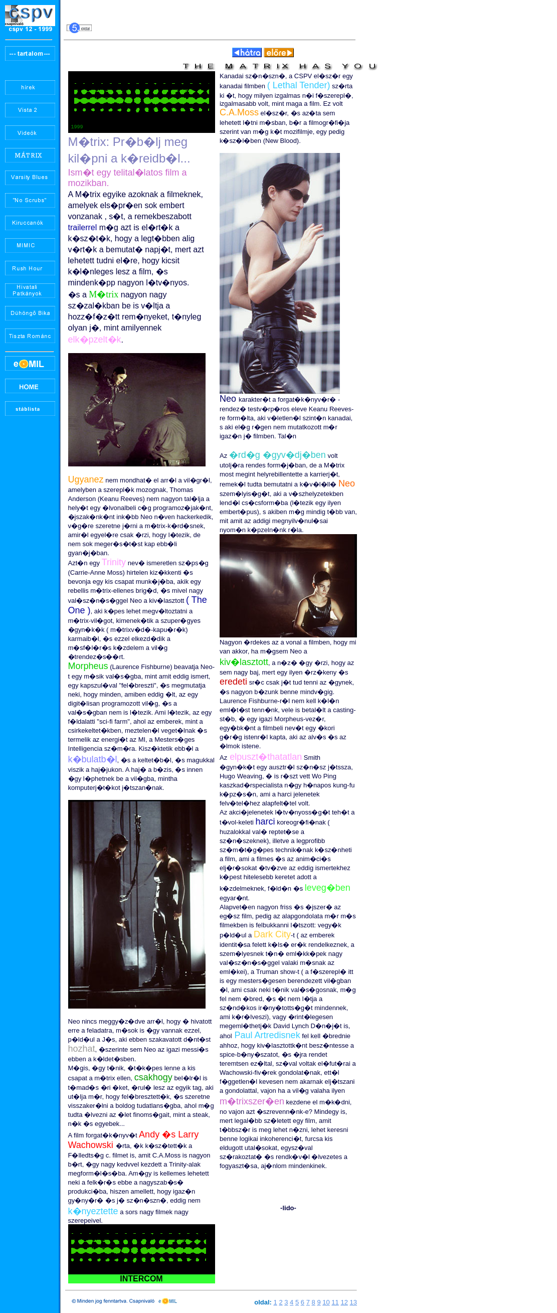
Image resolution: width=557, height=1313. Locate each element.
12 (343, 1303)
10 (325, 1303)
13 (353, 1303)
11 (334, 1303)
